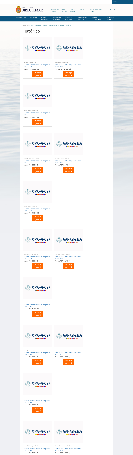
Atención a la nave (98, 428)
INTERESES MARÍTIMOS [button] (69, 19)
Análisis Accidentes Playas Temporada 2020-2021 (62, 346)
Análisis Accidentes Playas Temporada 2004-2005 (33, 111)
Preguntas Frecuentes (63, 10)
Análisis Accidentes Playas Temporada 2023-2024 (62, 393)
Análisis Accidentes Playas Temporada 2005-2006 (62, 111)
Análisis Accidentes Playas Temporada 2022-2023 (33, 393)
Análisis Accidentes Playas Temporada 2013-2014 (33, 252)
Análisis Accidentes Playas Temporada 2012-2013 (92, 205)
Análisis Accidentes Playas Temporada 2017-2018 (62, 299)
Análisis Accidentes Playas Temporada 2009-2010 (92, 158)
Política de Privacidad (33, 449)
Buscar (130, 2)
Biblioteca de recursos (46, 449)
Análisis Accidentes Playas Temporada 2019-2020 (33, 346)
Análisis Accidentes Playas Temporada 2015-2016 (92, 252)
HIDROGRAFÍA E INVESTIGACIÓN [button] (82, 19)
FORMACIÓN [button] (33, 18)
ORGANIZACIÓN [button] (21, 18)
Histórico (68, 25)
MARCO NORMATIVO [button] (45, 19)
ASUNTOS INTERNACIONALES (97, 18)
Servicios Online (72, 10)
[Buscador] (120, 1)
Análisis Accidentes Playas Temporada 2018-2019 (92, 299)
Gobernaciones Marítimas (55, 10)
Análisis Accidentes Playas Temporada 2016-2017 (33, 299)
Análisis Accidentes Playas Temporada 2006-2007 (92, 111)
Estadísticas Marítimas (41, 25)
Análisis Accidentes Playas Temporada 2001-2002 (33, 64)
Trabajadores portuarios (99, 431)
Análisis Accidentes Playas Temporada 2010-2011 (33, 205)
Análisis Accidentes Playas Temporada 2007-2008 (33, 158)
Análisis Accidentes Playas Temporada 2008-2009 (62, 158)
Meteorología (102, 9)
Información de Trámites (94, 10)
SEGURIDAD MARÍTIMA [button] (57, 19)
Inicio (32, 25)
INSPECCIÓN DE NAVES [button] (111, 19)
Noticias (82, 9)
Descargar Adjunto (36, 73)
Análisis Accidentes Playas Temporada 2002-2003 (62, 64)
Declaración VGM (97, 433)
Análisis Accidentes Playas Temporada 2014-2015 (62, 252)
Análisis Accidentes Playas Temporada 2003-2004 (92, 64)
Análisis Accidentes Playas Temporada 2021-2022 (92, 346)
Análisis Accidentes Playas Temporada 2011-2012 (62, 205)
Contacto (112, 9)
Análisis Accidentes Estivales (56, 25)
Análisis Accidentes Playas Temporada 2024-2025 (92, 393)
